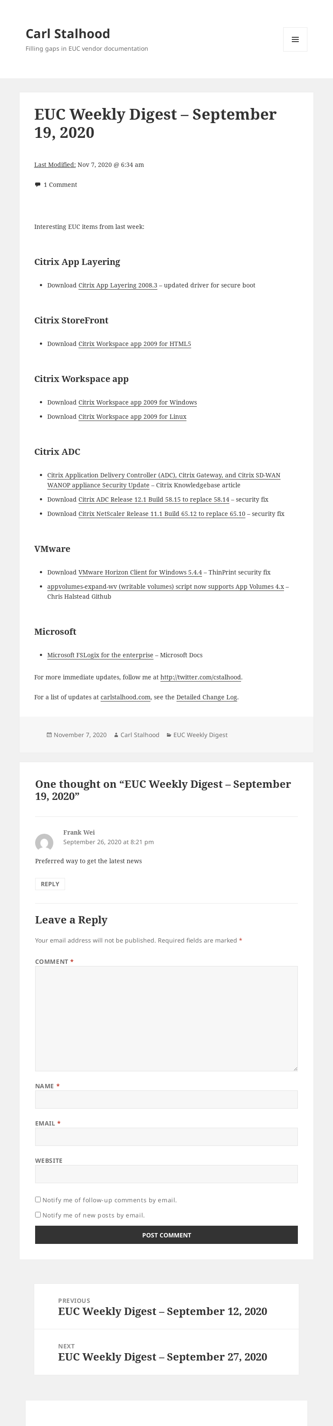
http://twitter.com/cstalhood (200, 677)
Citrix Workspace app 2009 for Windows (137, 402)
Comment (54, 961)
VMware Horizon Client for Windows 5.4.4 (140, 572)
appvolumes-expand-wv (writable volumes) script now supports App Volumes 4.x (165, 586)
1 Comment (60, 184)
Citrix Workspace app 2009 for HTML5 (134, 343)
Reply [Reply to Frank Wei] (50, 884)
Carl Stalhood (68, 33)
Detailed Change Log (206, 697)
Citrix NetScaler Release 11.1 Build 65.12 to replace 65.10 (161, 513)
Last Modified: (55, 164)
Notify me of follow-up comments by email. (109, 1200)
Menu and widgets (295, 51)
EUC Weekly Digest (200, 735)
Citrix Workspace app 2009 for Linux (132, 416)
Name (47, 1086)
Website (49, 1160)
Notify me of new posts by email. (93, 1215)
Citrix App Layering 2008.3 (117, 285)
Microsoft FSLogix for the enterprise (100, 655)
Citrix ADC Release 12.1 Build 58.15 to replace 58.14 (153, 499)
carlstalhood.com (125, 697)
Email (48, 1123)
